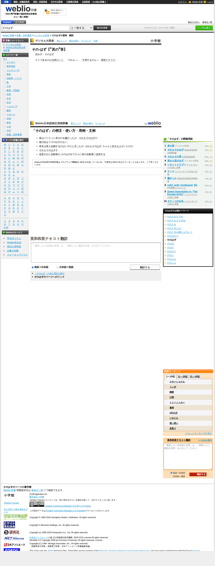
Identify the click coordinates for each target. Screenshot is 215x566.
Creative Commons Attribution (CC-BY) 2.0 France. (68, 506)
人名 (9, 126)
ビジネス (11, 62)
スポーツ (11, 114)
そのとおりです (175, 216)
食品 (9, 122)
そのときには (174, 228)
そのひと (171, 251)
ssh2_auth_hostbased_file (182, 185)
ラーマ (170, 171)
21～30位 (195, 376)
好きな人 (116, 146)
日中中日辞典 (57, 2)
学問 (9, 94)
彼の (41, 142)
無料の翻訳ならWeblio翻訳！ (57, 11)
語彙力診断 (13, 250)
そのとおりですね (176, 220)
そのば (170, 243)
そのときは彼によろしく (180, 232)
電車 (9, 74)
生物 (9, 118)
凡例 (95, 41)
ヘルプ (210, 2)
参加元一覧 (207, 22)
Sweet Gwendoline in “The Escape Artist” (182, 193)
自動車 (54, 154)
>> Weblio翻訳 (205, 440)
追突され (43, 154)
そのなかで (173, 236)
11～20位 (183, 376)
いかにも (174, 418)
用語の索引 (74, 41)
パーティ (48, 138)
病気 (103, 60)
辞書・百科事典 (24, 35)
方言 (9, 130)
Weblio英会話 (14, 242)
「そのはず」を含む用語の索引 (49, 273)
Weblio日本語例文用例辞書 (51, 123)
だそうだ (110, 60)
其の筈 (170, 145)
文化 (9, 98)
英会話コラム (14, 238)
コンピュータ (13, 70)
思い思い (174, 423)
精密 (172, 392)
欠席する (87, 60)
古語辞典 (86, 2)
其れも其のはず (175, 160)
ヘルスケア (12, 106)
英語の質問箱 (14, 246)
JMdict (50, 551)
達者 (172, 407)
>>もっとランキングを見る (198, 433)
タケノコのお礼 (175, 201)
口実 (172, 397)
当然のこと (57, 60)
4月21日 (174, 413)
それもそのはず (87, 138)
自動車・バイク (14, 78)
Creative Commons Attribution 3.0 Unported (65, 511)
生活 (9, 102)
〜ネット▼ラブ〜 (176, 164)
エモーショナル (177, 381)
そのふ (170, 255)
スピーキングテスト (17, 254)
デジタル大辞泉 (41, 35)
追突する (100, 154)
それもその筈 (174, 156)
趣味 (9, 110)
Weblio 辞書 (197, 2)
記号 (6, 227)
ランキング (86, 41)
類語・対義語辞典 (22, 2)
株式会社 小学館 (36, 497)
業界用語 (11, 66)
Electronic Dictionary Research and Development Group (124, 551)
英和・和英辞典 (40, 2)
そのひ (170, 247)
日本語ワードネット (38, 537)
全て (5, 59)
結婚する (55, 146)
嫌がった (69, 138)
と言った (76, 146)
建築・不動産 (13, 90)
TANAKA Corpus (11, 503)
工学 (9, 86)
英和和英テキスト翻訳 (49, 238)
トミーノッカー (177, 402)
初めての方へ (194, 22)
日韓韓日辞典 (72, 2)
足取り (173, 428)
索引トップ (62, 41)
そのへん (171, 263)
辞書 (6, 2)
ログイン (182, 2)
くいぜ (173, 387)
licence (196, 551)
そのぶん (171, 259)
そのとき (171, 224)
